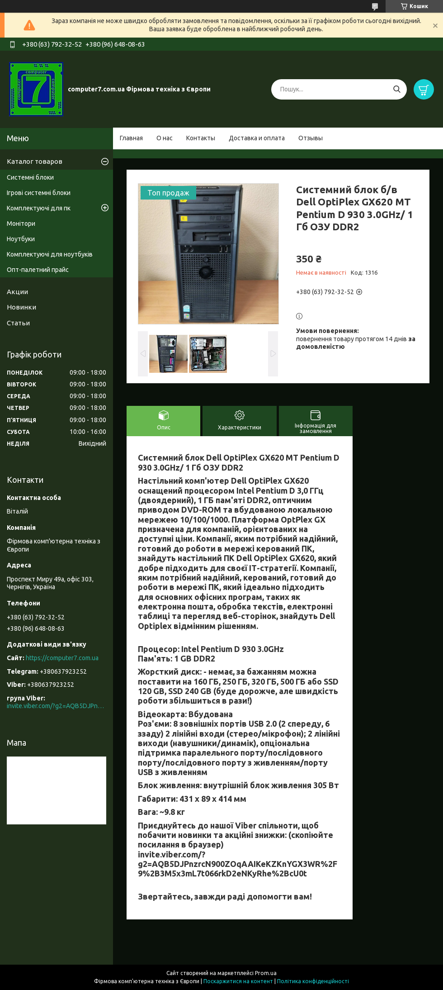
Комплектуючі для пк (39, 208)
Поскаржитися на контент (238, 981)
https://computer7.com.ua (62, 658)
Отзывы (310, 138)
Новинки (21, 307)
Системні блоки (30, 177)
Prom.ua (266, 973)
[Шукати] (396, 89)
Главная (131, 138)
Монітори (21, 223)
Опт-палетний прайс (38, 269)
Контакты (200, 138)
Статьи (18, 323)
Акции (17, 291)
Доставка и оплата (257, 138)
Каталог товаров (34, 161)
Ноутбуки (21, 239)
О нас (164, 138)
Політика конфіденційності (313, 981)
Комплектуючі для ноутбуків (50, 254)
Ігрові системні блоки (39, 192)
